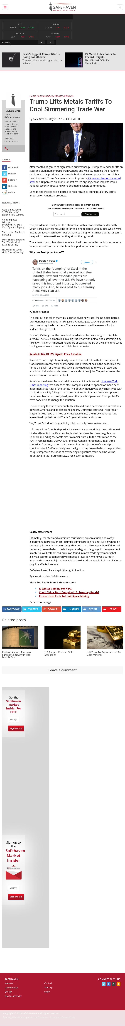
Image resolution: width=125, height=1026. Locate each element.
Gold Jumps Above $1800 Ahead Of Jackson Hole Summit (13, 212)
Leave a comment (62, 670)
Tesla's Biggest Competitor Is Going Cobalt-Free (41, 55)
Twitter (9, 173)
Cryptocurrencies (13, 996)
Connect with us (109, 979)
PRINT (109, 609)
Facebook (10, 167)
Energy (8, 992)
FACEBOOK (11, 609)
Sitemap (48, 987)
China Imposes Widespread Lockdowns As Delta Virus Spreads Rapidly (13, 223)
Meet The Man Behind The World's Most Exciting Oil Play (13, 242)
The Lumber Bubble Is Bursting (13, 233)
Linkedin (9, 186)
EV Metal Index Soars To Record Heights (100, 55)
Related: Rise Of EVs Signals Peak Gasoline (55, 354)
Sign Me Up (16, 729)
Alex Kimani (40, 119)
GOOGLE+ (51, 609)
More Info (9, 139)
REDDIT (90, 609)
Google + (9, 180)
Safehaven (12, 979)
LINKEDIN (71, 609)
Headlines (75, 16)
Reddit (8, 192)
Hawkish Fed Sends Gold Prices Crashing (12, 251)
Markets (9, 983)
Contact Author (11, 142)
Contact (48, 983)
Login (47, 991)
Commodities (11, 987)
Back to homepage (40, 602)
